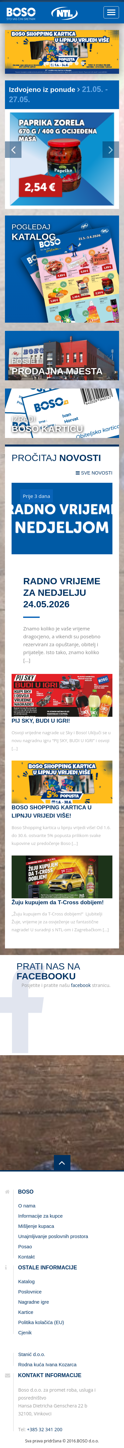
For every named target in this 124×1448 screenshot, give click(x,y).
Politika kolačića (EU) (41, 1322)
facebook (81, 985)
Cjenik (25, 1332)
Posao (25, 1246)
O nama (26, 1205)
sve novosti (94, 473)
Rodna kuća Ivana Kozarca (47, 1364)
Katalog (26, 1281)
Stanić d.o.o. (31, 1354)
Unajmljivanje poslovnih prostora (53, 1236)
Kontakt (26, 1257)
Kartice (25, 1312)
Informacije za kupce (40, 1216)
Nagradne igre (33, 1302)
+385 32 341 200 (44, 1429)
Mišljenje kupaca (36, 1226)
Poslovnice (30, 1291)
